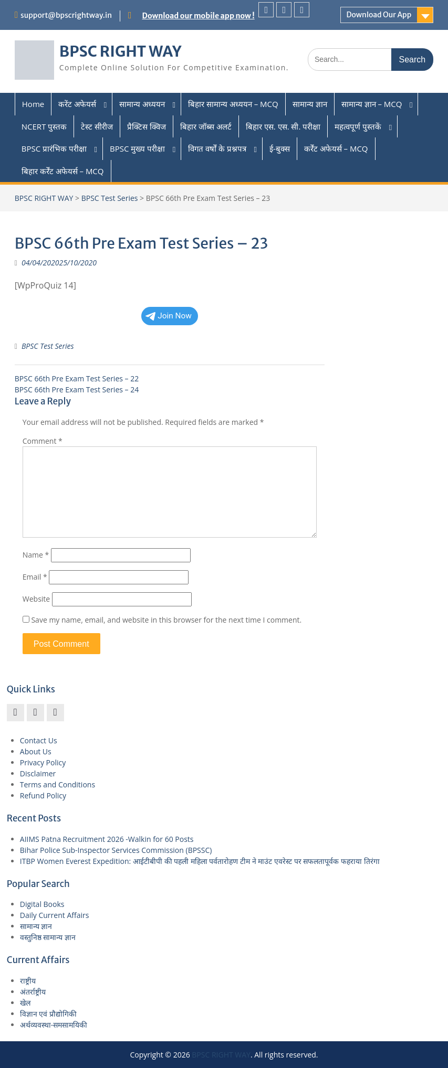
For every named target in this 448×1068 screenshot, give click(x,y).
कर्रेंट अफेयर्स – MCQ (336, 148)
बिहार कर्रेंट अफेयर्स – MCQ (63, 171)
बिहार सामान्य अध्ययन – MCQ (233, 104)
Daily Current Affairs (54, 915)
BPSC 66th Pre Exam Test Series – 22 (77, 378)
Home (33, 104)
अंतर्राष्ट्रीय (33, 992)
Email (35, 577)
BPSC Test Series (109, 198)
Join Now (168, 316)
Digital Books (42, 904)
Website (36, 599)
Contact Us (38, 740)
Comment (42, 441)
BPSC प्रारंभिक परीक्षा (54, 148)
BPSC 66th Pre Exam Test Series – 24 (77, 389)
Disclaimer (38, 773)
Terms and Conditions (57, 784)
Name (36, 555)
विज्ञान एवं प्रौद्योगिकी (48, 1014)
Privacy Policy (43, 762)
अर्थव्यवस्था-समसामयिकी (54, 1025)
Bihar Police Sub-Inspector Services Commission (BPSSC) (116, 850)
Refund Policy (43, 795)
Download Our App (378, 14)
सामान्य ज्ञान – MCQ (371, 104)
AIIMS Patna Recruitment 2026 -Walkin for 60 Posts (107, 839)
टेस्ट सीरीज (97, 126)
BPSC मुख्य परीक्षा (137, 148)
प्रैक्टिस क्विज (146, 126)
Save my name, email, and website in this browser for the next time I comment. (166, 620)
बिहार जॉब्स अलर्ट (206, 126)
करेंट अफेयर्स (77, 104)
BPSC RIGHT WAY (120, 51)
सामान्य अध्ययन (142, 104)
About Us (35, 751)
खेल (25, 1003)
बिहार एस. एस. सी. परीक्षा (283, 126)
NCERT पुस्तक (44, 126)
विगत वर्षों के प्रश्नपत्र (217, 148)
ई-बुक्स (279, 148)
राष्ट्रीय (28, 981)
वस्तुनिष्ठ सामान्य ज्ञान (48, 937)
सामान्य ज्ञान (310, 104)
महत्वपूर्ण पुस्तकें (358, 126)
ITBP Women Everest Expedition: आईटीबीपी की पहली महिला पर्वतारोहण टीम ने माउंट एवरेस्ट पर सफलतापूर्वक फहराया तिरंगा (200, 861)
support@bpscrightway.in (66, 15)
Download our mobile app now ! (198, 15)
